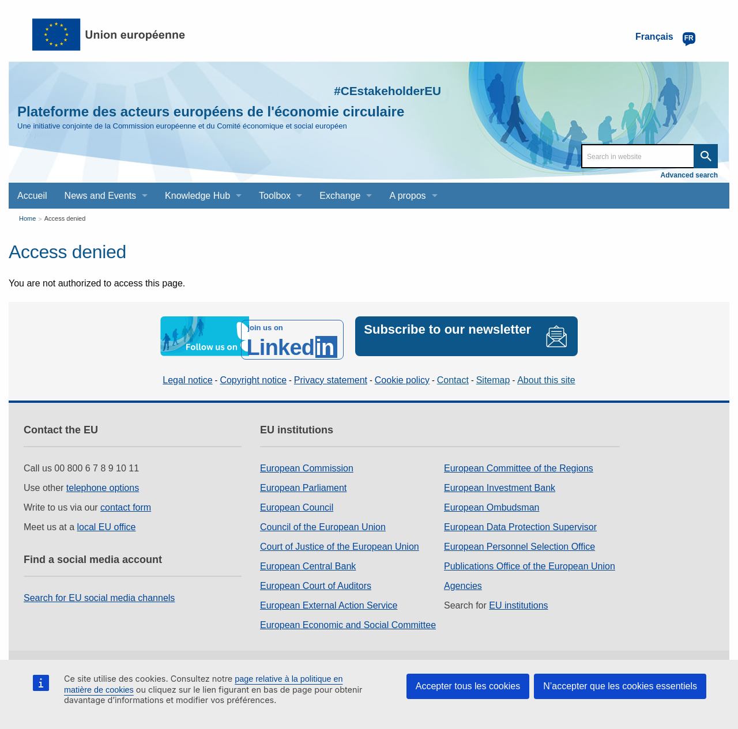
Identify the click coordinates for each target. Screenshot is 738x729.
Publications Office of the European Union (529, 559)
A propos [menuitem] (407, 196)
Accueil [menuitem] (32, 196)
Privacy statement (330, 373)
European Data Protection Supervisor (520, 520)
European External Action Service (328, 598)
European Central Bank (308, 559)
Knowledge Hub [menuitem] (197, 196)
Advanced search (689, 175)
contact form (125, 500)
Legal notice (187, 373)
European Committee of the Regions (518, 461)
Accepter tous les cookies (468, 686)
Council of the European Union (323, 520)
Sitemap (493, 373)
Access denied (65, 218)
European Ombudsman (491, 500)
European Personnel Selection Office (519, 540)
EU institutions (518, 598)
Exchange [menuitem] (339, 196)
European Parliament (303, 481)
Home (27, 218)
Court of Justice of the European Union (339, 540)
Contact (453, 373)
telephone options (102, 481)
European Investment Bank (499, 481)
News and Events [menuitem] (101, 196)
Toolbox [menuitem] (275, 196)
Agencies (463, 579)
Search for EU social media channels (99, 591)
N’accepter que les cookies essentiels (620, 686)
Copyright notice (253, 373)
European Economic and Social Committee (348, 618)
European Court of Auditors (315, 579)
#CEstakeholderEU (364, 89)
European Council (296, 500)
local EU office (106, 520)
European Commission (306, 461)
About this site (546, 373)
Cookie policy (402, 373)
